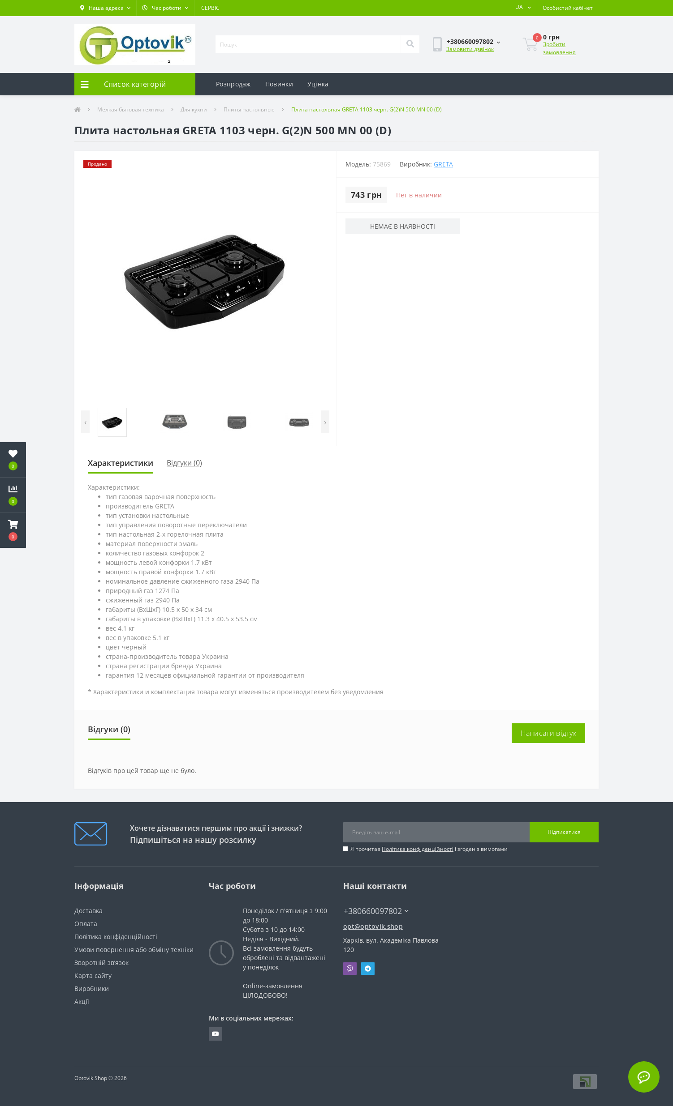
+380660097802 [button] (376, 911)
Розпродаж (233, 84)
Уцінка (318, 84)
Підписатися (564, 832)
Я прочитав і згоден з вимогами (429, 849)
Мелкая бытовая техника (130, 109)
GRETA (443, 164)
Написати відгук (549, 733)
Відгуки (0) (184, 463)
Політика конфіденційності (417, 849)
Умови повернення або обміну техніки (134, 949)
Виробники (91, 988)
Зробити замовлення (559, 48)
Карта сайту (93, 975)
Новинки (279, 84)
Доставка (88, 910)
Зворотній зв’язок (101, 962)
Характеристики (120, 462)
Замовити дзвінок (470, 49)
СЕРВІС (210, 8)
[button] (105, 8)
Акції (81, 1001)
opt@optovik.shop (373, 926)
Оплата (85, 923)
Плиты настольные (249, 109)
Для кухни (194, 109)
